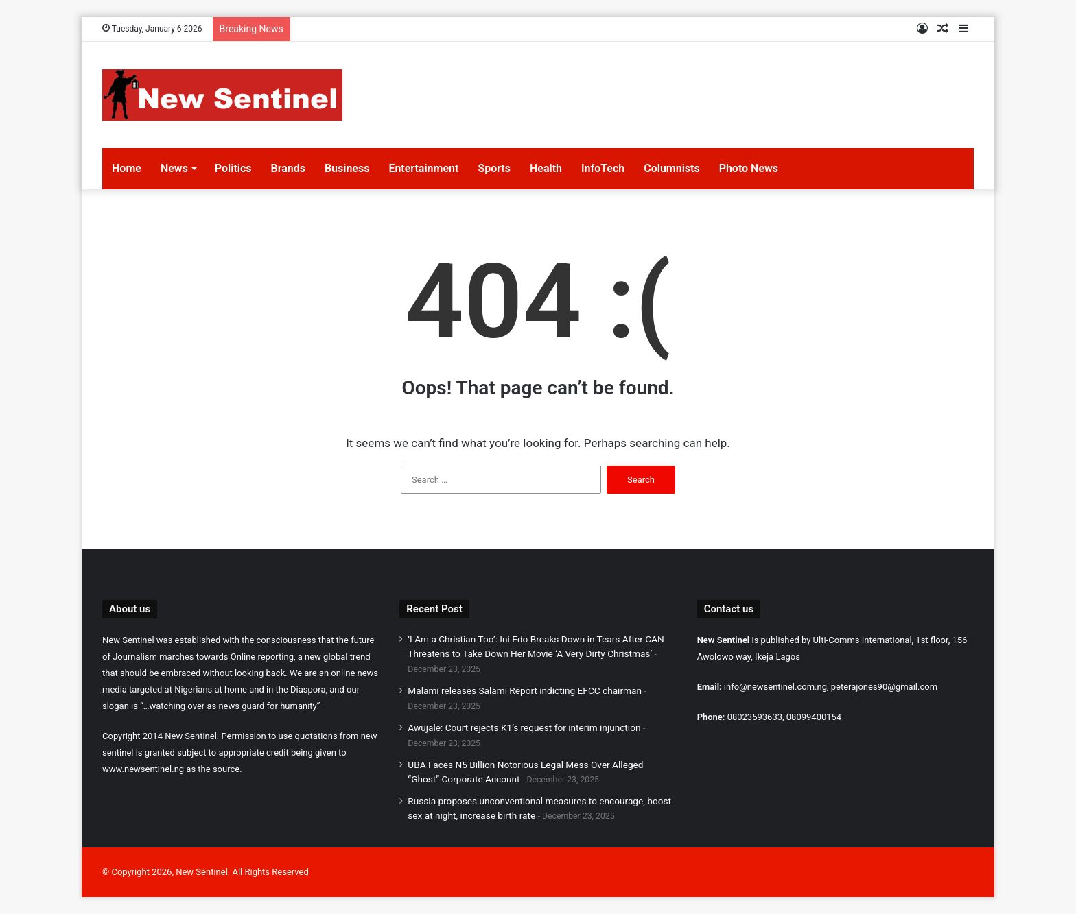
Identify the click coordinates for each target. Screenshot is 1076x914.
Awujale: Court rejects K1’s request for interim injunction (524, 727)
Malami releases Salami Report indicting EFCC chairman (525, 690)
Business (347, 168)
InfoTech (602, 168)
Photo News (748, 168)
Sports (494, 168)
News (174, 168)
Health (546, 168)
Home (126, 168)
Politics (233, 168)
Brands (288, 168)
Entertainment (423, 168)
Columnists (671, 168)
